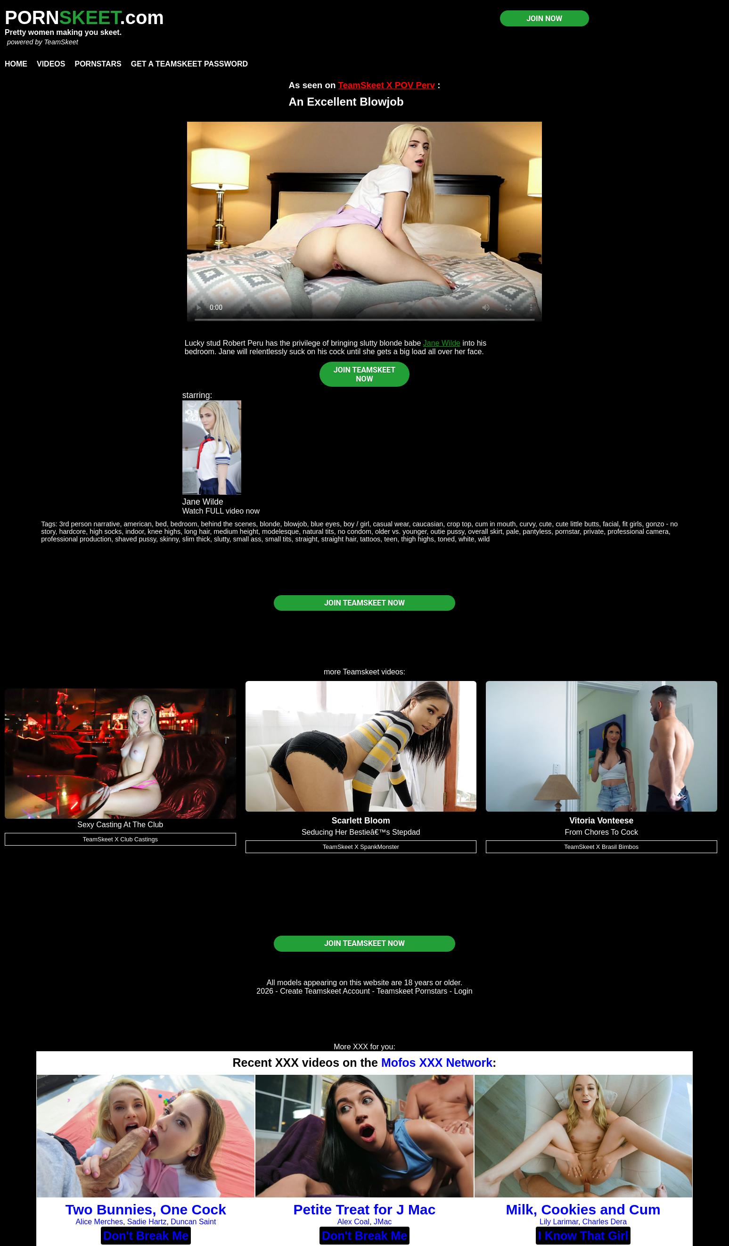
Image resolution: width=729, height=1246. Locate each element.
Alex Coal (353, 1222)
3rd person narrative (89, 524)
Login (463, 991)
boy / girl (356, 524)
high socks (106, 531)
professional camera (638, 531)
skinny (169, 539)
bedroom (184, 524)
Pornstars (97, 64)
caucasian (427, 524)
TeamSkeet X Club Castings (120, 839)
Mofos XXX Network (436, 1062)
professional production (76, 539)
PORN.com (84, 17)
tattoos (370, 539)
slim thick (196, 539)
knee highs (163, 531)
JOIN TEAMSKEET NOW (364, 374)
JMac (383, 1222)
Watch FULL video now (221, 511)
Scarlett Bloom (361, 820)
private (593, 531)
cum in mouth (495, 524)
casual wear (391, 524)
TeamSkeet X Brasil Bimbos (601, 846)
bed (161, 524)
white (467, 539)
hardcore (72, 531)
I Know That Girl (583, 1235)
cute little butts (577, 524)
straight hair (338, 539)
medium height (236, 531)
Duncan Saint (193, 1222)
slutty (221, 539)
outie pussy (448, 531)
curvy (527, 524)
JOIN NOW (544, 18)
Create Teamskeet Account (325, 991)
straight (306, 539)
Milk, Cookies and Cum (583, 1209)
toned (446, 539)
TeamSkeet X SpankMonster (361, 846)
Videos (51, 64)
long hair (197, 531)
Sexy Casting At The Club (120, 825)
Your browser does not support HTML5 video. (364, 221)
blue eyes (325, 524)
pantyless (537, 531)
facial (611, 524)
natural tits (318, 531)
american (138, 524)
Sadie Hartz (147, 1222)
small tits (278, 539)
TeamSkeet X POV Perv (386, 85)
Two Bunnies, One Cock (146, 1209)
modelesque (280, 531)
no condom (354, 531)
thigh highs (417, 539)
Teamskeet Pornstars (412, 991)
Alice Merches (99, 1222)
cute (545, 524)
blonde (270, 524)
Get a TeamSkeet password (189, 64)
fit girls (632, 524)
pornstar (567, 531)
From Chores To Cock (601, 832)
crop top (459, 524)
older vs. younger (401, 531)
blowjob (295, 524)
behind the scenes (228, 524)
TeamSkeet (61, 42)
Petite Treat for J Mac (365, 1209)
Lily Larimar (559, 1222)
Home (16, 64)
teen (390, 539)
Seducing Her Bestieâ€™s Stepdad (361, 832)
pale (512, 531)
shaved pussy (135, 539)
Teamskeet (361, 672)
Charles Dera (604, 1222)
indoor (134, 531)
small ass (247, 539)
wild (484, 539)
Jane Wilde (441, 343)
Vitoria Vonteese (601, 820)
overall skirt (485, 531)
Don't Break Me (145, 1235)
